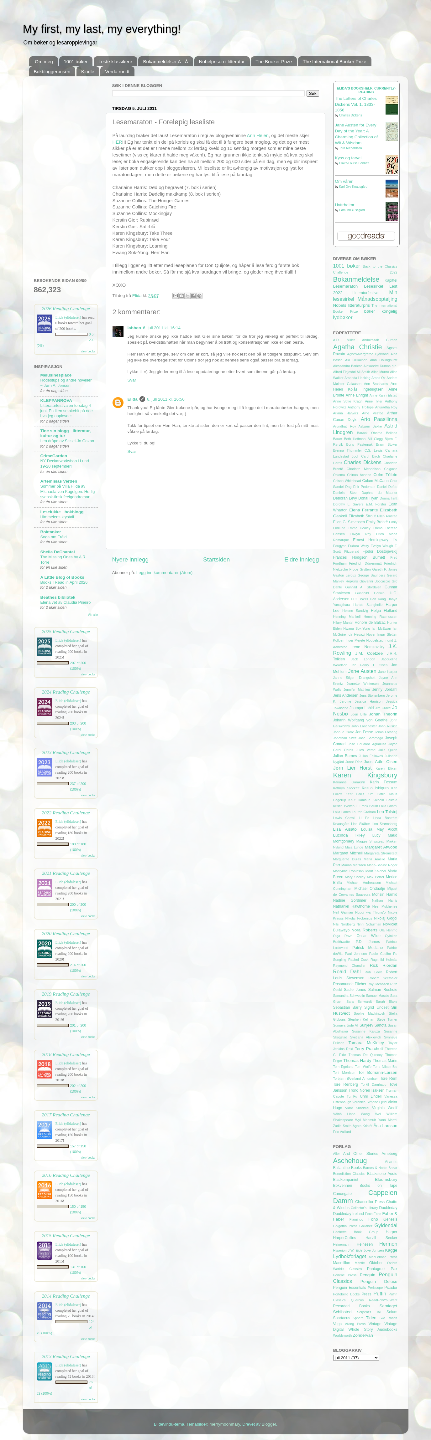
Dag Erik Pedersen (360, 487)
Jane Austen (362, 671)
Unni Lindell (370, 1096)
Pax (394, 1269)
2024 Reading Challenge (66, 691)
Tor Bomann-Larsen (377, 1072)
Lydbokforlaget (349, 1256)
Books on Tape (378, 1185)
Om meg (44, 61)
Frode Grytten (360, 569)
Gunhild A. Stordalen (363, 587)
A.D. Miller (344, 340)
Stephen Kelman (361, 1019)
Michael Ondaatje (369, 888)
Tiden (371, 1317)
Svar (132, 380)
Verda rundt (117, 71)
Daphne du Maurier (379, 493)
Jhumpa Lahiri (362, 708)
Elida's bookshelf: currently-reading (366, 90)
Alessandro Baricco (348, 366)
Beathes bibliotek (58, 597)
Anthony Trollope (361, 407)
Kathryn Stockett (346, 788)
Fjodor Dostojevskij (380, 551)
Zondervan (363, 1335)
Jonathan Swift (344, 738)
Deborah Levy (345, 498)
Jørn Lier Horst (352, 768)
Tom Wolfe (363, 1066)
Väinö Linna (344, 1114)
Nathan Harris (384, 900)
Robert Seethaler (383, 978)
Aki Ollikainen (356, 360)
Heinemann (341, 1244)
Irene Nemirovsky (367, 647)
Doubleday (388, 1208)
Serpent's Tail (369, 1312)
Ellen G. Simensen (349, 522)
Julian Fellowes (371, 756)
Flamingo (356, 1219)
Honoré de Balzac (370, 622)
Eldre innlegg (301, 559)
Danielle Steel (345, 493)
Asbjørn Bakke (370, 426)
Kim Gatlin (376, 794)
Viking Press (355, 1324)
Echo (377, 1214)
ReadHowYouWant (383, 1300)
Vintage (375, 1324)
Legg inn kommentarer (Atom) (164, 572)
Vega (337, 1324)
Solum (391, 1312)
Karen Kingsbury (365, 775)
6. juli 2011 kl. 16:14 (162, 327)
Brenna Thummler (347, 450)
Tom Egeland (343, 1066)
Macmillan (341, 1263)
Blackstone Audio (382, 1173)
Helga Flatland (384, 610)
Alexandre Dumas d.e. (380, 366)
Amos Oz (378, 378)
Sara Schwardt (359, 1001)
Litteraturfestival (365, 293)
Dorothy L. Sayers (348, 504)
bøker (369, 311)
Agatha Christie (357, 347)
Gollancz (365, 1226)
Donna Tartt (388, 498)
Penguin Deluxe (378, 1281)
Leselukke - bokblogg (62, 512)
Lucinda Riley (349, 835)
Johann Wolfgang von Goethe (360, 720)
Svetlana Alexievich (365, 1037)
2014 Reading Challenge (66, 1296)
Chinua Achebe (359, 475)
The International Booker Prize (334, 61)
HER (117, 142)
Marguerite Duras (347, 859)
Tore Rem (388, 1078)
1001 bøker (76, 61)
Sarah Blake (386, 1001)
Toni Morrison (344, 1072)
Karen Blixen (386, 768)
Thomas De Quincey (366, 1055)
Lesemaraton (345, 286)
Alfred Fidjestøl (344, 372)
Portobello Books (346, 1294)
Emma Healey (359, 528)
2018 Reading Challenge (66, 1054)
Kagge (391, 1250)
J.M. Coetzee (369, 653)
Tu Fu (352, 1096)
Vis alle (93, 615)
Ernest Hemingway (370, 540)
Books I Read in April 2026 (64, 582)
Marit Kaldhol (375, 871)
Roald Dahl (347, 971)
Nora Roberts (364, 930)
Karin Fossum (383, 782)
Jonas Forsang (386, 732)
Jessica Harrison (368, 701)
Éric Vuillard (342, 1132)
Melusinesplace (56, 375)
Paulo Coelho (380, 954)
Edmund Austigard (352, 210)
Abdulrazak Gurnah (379, 340)
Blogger (269, 1424)
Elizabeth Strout (362, 516)
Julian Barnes (345, 756)
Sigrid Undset (376, 1007)
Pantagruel (376, 1269)
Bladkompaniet (345, 1179)
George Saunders (371, 575)
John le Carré (343, 732)
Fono (373, 1219)
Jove (367, 1250)
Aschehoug (350, 1161)
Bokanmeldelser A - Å (165, 61)
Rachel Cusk (358, 959)
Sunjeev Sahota (373, 1025)
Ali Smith (363, 372)
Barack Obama (369, 433)
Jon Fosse (364, 732)
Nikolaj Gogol (385, 918)
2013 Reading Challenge (66, 1356)
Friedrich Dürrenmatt (365, 563)
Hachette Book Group (356, 1232)
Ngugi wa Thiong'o (370, 912)
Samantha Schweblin (349, 995)
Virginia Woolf (384, 1108)
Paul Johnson (356, 954)
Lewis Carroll (344, 818)
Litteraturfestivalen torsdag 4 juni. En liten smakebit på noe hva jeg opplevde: (66, 410)
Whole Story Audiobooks (373, 1329)
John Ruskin (387, 726)
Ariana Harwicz (346, 413)
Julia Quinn (387, 750)
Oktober (376, 1263)
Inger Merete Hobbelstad (364, 640)
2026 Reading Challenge (66, 308)
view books (88, 351)
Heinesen (365, 1244)
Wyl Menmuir (365, 1120)
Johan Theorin (383, 714)
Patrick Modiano (367, 947)
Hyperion (340, 1250)
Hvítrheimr (345, 204)
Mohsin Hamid (384, 894)
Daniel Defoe (387, 487)
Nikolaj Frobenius (358, 918)
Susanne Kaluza (366, 1031)
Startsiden (216, 559)
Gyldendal (386, 1225)
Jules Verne (366, 750)
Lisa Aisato (345, 829)
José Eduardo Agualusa (367, 744)
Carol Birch (370, 456)
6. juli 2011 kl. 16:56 (166, 399)
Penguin (368, 1275)
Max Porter (375, 877)
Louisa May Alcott (379, 829)
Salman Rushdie (382, 989)
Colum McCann (375, 481)
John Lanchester (364, 726)
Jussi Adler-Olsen (380, 761)
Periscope (375, 1287)
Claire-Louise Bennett (354, 163)
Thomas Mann (385, 1060)
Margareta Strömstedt (380, 853)
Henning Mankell (347, 616)
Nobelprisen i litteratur (222, 61)
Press (366, 1294)
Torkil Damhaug (373, 1084)
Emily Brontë (377, 522)
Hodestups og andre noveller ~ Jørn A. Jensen (66, 383)
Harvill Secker (381, 1238)
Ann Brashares (376, 384)
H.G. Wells (359, 599)
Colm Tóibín (385, 474)
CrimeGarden (53, 456)
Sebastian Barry (347, 1007)
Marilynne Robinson (348, 871)
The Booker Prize (273, 61)
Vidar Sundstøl (357, 1108)
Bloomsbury (386, 1179)
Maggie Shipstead (370, 841)
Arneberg (389, 1153)
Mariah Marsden (353, 865)
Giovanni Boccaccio (375, 581)
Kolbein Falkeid (385, 800)
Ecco (369, 1214)
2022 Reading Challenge (66, 812)
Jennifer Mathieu (357, 689)
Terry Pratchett (369, 1048)
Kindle (87, 71)
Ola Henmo (388, 930)
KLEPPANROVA (56, 400)
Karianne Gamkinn (349, 782)
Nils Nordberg (344, 924)
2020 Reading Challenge (66, 933)
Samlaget (388, 1306)
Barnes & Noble (375, 1168)
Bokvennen (342, 1185)
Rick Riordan (383, 965)
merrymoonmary (224, 1424)
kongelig (389, 311)
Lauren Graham (364, 812)
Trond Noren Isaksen (367, 1090)
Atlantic (391, 1162)
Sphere (358, 1318)
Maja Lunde (354, 847)
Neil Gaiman (343, 912)
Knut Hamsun (360, 800)
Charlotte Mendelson (364, 469)
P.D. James (368, 942)
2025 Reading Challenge (66, 631)
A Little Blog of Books (62, 577)
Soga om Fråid (53, 537)
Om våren (344, 181)
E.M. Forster (376, 504)
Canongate (342, 1193)
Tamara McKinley (366, 1042)
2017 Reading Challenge (66, 1114)
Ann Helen (258, 135)
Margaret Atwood (381, 847)
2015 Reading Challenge (66, 1235)
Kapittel (391, 280)
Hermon (388, 1244)
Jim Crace (383, 708)
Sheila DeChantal (57, 552)
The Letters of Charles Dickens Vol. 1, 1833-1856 (356, 104)
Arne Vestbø (372, 413)
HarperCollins (344, 1238)
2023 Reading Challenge (66, 752)
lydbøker (343, 317)
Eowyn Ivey (360, 534)
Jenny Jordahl (384, 689)
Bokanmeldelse (356, 279)
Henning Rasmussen (380, 616)
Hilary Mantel (343, 622)
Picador (390, 1287)
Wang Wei (371, 1114)
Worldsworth (342, 1335)
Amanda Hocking (357, 378)
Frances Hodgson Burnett (359, 557)
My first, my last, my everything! (102, 29)
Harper (391, 1232)
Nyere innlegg (130, 559)
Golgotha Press (345, 1226)
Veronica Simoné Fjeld (369, 1102)
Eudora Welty (358, 546)
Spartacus (341, 1318)
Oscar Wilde (368, 936)
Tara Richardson (350, 148)
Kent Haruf (355, 794)
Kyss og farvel (348, 158)
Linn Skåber (360, 824)
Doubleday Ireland (348, 1214)
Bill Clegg (375, 439)
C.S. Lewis (373, 450)
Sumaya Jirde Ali (346, 1025)
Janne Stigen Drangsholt (354, 677)
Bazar (392, 1168)
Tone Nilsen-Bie (385, 1066)
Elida (133, 399)
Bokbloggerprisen (52, 71)
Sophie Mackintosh (369, 1013)
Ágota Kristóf (362, 1126)
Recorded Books (351, 1306)
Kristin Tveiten (344, 806)
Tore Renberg (345, 1084)
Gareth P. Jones (384, 569)
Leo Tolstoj (387, 811)
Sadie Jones (355, 989)
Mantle (360, 1263)
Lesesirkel (373, 286)
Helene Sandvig (355, 610)
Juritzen (378, 1250)
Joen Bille (359, 714)
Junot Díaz (353, 762)
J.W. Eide (355, 1250)
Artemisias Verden (58, 481)
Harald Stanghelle (367, 605)
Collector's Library (364, 1208)
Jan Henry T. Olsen (369, 665)
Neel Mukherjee (384, 906)
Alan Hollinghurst (383, 360)
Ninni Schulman (368, 924)
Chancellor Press (370, 1202)
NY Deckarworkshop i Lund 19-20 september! (64, 464)
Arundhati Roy (344, 426)
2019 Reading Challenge (66, 994)
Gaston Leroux (344, 575)
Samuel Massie (377, 995)
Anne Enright (357, 395)
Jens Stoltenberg (372, 695)
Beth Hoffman (354, 439)
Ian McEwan (381, 628)
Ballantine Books (347, 1168)
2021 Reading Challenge (66, 873)
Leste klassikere (115, 61)
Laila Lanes (342, 812)
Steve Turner (386, 1019)
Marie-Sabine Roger (382, 865)
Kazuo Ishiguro (375, 788)
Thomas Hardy (357, 1060)
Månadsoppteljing (377, 299)
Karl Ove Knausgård (353, 186)
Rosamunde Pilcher (349, 984)
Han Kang (378, 599)
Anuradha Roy (386, 407)
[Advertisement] (66, 175)
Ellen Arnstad (387, 516)
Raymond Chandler (349, 965)
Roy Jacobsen (378, 984)
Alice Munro (380, 372)
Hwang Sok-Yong (356, 628)
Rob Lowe (373, 972)
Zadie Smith (342, 1126)
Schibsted (342, 1311)
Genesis (390, 1219)
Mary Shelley (355, 877)
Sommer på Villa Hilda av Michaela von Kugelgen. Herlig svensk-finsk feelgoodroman (67, 491)
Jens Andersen (346, 695)
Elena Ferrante (363, 510)
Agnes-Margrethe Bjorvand (368, 354)
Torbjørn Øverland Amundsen (356, 1078)
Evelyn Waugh (382, 546)
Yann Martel (387, 1120)
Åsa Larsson (385, 1125)
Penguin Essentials (349, 1287)
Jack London (363, 659)
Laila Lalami (388, 806)
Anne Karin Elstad (383, 395)
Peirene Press (345, 1275)
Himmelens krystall (57, 517)
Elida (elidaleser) (68, 317)
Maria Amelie (374, 859)
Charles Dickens (350, 115)
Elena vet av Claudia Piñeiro (65, 602)
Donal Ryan (368, 498)
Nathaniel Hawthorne (351, 906)
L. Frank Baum (367, 806)
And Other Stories (360, 1153)
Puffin (379, 1293)
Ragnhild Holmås (384, 959)
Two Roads (388, 1318)
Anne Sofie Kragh (348, 401)
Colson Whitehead (347, 481)
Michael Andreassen (364, 882)
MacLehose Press (383, 1257)
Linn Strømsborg (384, 824)
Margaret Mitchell (348, 853)
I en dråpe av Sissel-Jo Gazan (67, 440)
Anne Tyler (373, 401)
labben (134, 327)
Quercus (357, 1300)
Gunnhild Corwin (369, 593)
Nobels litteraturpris (351, 305)
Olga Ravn (342, 936)
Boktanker (50, 532)
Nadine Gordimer (350, 900)
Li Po (364, 818)
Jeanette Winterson (363, 683)
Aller (336, 1154)
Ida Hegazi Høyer (362, 634)
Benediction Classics (349, 1174)
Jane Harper (387, 672)
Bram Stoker (386, 444)
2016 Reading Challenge (66, 1175)
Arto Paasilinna (379, 419)
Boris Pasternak (359, 444)
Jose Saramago (370, 738)
